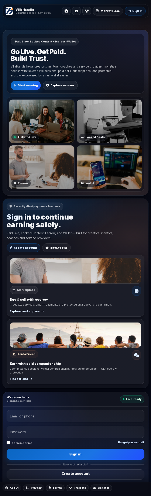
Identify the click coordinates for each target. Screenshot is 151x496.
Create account (23, 247)
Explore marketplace (27, 311)
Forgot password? (131, 442)
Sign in (75, 454)
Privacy (34, 487)
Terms (55, 487)
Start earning (26, 85)
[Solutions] (66, 11)
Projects (77, 487)
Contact (101, 487)
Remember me (22, 443)
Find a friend (21, 378)
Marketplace (108, 11)
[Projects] (86, 11)
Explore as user (60, 85)
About (11, 487)
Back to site (56, 247)
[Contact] (76, 11)
